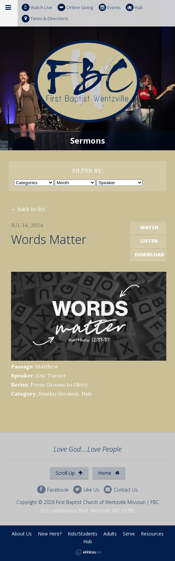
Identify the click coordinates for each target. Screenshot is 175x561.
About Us (22, 533)
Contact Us (121, 490)
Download (149, 254)
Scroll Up (69, 473)
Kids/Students (82, 533)
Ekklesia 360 (88, 552)
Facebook (53, 490)
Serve (129, 533)
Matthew (46, 366)
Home (108, 473)
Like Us (86, 490)
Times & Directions (45, 18)
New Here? (50, 533)
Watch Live (37, 7)
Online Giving (75, 7)
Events (109, 7)
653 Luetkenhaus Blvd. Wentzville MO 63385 (87, 510)
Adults (110, 533)
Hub (134, 7)
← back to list (28, 209)
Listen (149, 241)
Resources (152, 533)
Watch (149, 227)
